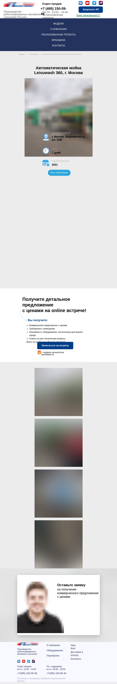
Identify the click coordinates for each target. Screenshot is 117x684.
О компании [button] (58, 29)
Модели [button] (58, 23)
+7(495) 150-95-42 (56, 673)
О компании (53, 645)
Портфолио (33, 54)
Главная (22, 54)
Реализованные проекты (58, 34)
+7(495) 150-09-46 (27, 673)
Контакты (58, 45)
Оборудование (55, 650)
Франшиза (58, 40)
